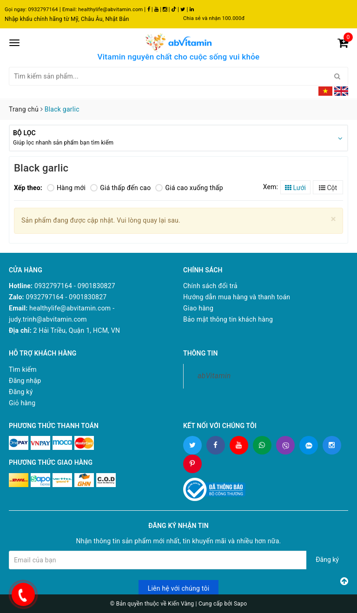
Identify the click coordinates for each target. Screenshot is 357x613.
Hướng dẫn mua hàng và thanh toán (236, 297)
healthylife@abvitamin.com (110, 10)
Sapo (240, 603)
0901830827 (96, 286)
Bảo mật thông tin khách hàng (228, 319)
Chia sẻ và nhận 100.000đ (214, 18)
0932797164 (43, 10)
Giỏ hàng (22, 403)
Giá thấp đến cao (120, 187)
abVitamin (214, 375)
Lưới (295, 187)
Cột (328, 187)
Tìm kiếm (23, 369)
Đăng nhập (25, 380)
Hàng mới (66, 187)
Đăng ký (21, 391)
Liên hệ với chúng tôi (179, 588)
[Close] (333, 219)
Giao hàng (198, 308)
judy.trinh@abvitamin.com (48, 319)
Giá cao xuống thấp (189, 187)
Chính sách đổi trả (210, 286)
